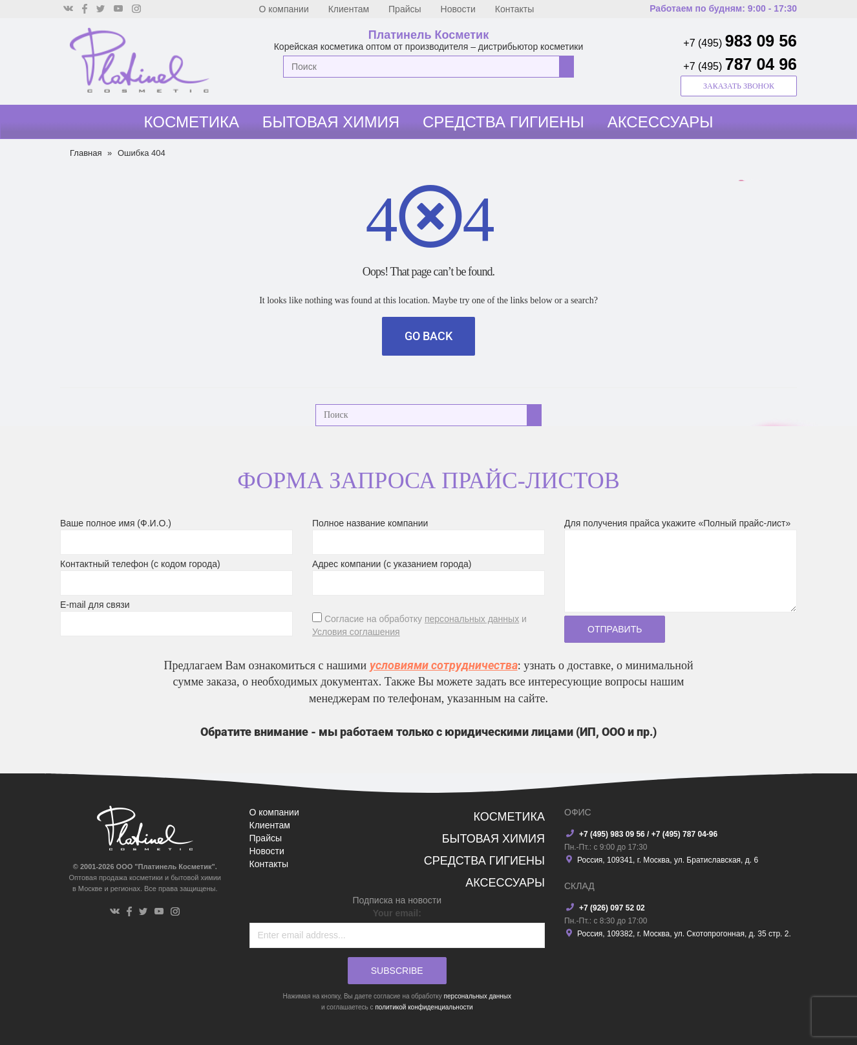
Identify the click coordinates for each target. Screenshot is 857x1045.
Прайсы (404, 9)
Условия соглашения (356, 632)
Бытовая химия (330, 122)
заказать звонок (738, 86)
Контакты (514, 9)
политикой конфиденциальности (423, 1007)
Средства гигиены (503, 122)
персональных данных (472, 619)
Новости (458, 9)
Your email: (397, 913)
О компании (284, 9)
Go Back (428, 336)
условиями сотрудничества (444, 665)
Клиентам (348, 9)
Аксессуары (661, 122)
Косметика (191, 122)
